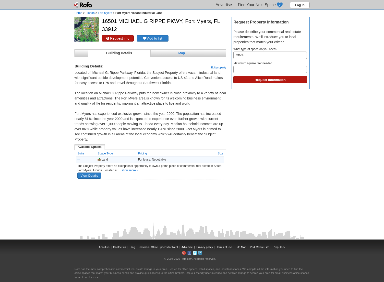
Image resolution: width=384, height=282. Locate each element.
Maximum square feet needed (270, 67)
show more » (129, 170)
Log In (300, 5)
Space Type (105, 153)
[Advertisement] (150, 194)
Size (220, 153)
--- (78, 159)
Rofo (83, 5)
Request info (118, 38)
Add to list (152, 38)
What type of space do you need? (270, 53)
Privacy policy (204, 247)
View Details (89, 175)
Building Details (119, 53)
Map (181, 53)
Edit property (218, 67)
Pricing (142, 153)
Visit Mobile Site (259, 247)
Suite (80, 153)
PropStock (279, 247)
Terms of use (224, 247)
